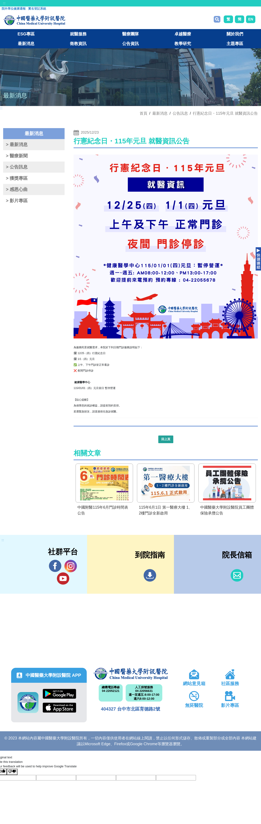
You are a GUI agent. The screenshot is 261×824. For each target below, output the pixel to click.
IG (70, 566)
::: (4, 3)
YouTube (63, 578)
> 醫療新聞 (17, 155)
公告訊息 (180, 113)
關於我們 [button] (235, 34)
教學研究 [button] (182, 43)
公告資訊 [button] (130, 43)
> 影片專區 (17, 200)
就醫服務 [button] (78, 34)
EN (250, 19)
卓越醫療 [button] (182, 34)
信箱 (237, 575)
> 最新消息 (17, 144)
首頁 (143, 113)
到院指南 (150, 575)
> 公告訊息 (17, 167)
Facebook (55, 566)
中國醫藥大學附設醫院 (130, 674)
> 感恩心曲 (17, 189)
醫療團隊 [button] (130, 34)
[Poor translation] (12, 772)
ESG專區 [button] (26, 34)
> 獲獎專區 (17, 178)
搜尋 (217, 19)
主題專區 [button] (235, 43)
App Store (59, 708)
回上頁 (165, 439)
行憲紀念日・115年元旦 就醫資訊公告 (225, 113)
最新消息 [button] (26, 43)
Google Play (59, 694)
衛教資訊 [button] (78, 43)
